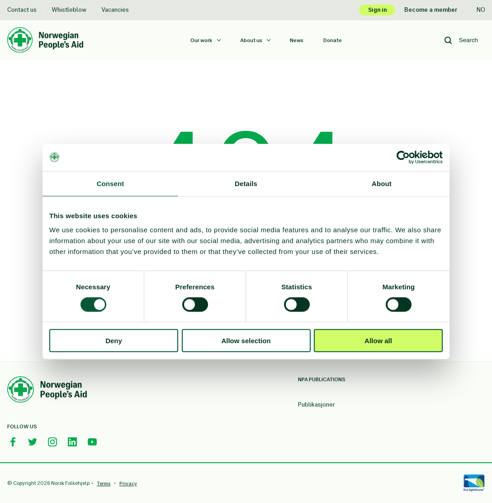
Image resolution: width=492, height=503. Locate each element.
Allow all (378, 341)
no (476, 10)
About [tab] (382, 183)
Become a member (430, 10)
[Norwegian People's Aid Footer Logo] (47, 391)
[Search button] (448, 40)
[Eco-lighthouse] (474, 483)
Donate (332, 40)
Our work (201, 40)
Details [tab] (246, 183)
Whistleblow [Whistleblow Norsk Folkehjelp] (69, 10)
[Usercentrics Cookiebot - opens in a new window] (403, 157)
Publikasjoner (316, 404)
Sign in (377, 10)
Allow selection (245, 341)
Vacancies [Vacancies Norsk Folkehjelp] (115, 10)
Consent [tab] (110, 183)
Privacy (128, 483)
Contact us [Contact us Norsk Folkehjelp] (22, 10)
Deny (113, 341)
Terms (103, 483)
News (296, 40)
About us (251, 40)
